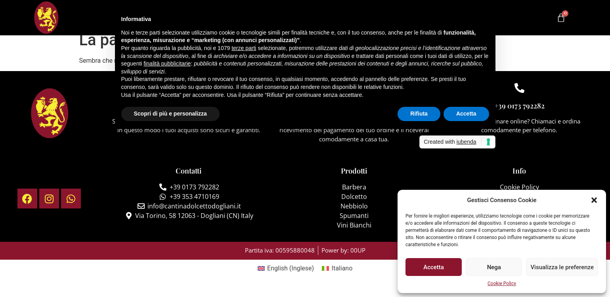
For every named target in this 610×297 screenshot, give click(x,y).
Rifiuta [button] (419, 113)
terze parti (243, 48)
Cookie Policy (502, 283)
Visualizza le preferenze (562, 267)
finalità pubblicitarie (167, 63)
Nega (494, 267)
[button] (594, 200)
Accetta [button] (466, 113)
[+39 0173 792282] (519, 96)
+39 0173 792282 (519, 113)
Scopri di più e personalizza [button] (170, 113)
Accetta (433, 267)
